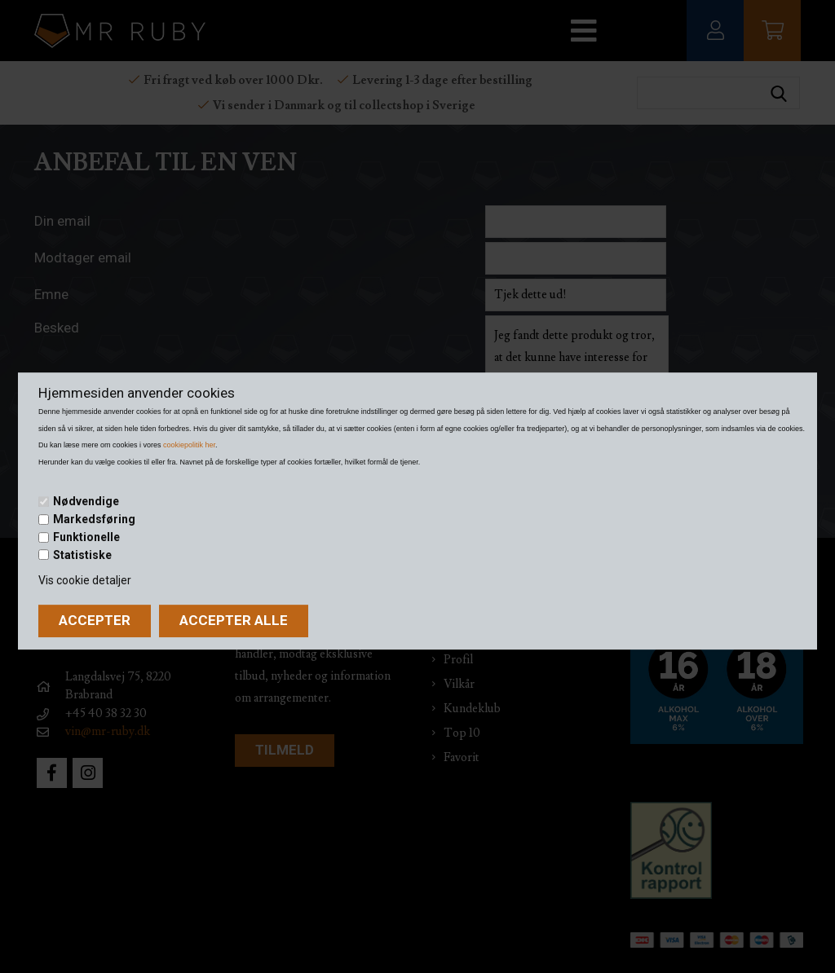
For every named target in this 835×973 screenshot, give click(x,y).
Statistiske (82, 554)
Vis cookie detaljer (84, 580)
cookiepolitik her (189, 445)
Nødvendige (86, 502)
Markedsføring (94, 519)
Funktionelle (86, 537)
